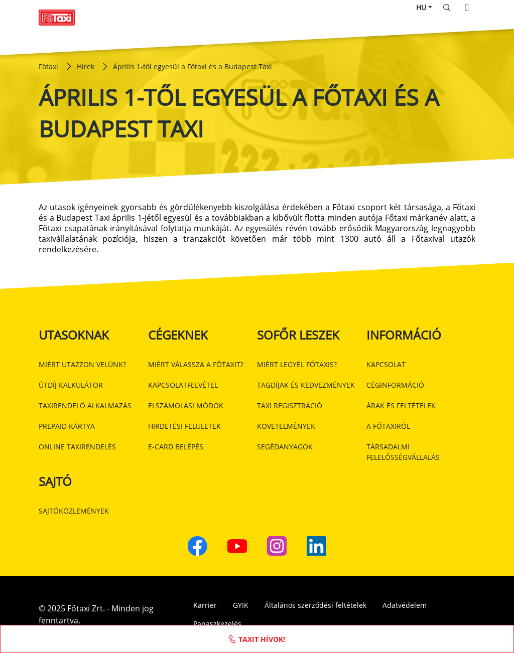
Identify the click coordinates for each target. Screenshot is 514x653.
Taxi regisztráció (289, 405)
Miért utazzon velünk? (82, 364)
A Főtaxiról (388, 426)
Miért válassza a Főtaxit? (195, 364)
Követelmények (286, 426)
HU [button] (421, 7)
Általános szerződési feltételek (315, 605)
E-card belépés (175, 446)
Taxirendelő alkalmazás (85, 405)
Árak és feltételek (401, 405)
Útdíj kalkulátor (71, 385)
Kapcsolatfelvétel (183, 385)
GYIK (240, 605)
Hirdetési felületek (184, 426)
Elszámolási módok (185, 405)
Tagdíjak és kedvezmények (306, 385)
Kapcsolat (386, 364)
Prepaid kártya (67, 426)
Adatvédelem (404, 605)
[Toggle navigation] (467, 7)
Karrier (205, 605)
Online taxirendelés (77, 446)
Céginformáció (395, 385)
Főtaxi (48, 66)
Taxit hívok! (257, 638)
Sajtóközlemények (74, 511)
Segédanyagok (285, 446)
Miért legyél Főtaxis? (297, 364)
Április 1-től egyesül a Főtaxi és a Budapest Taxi (192, 66)
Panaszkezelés (217, 623)
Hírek (85, 66)
